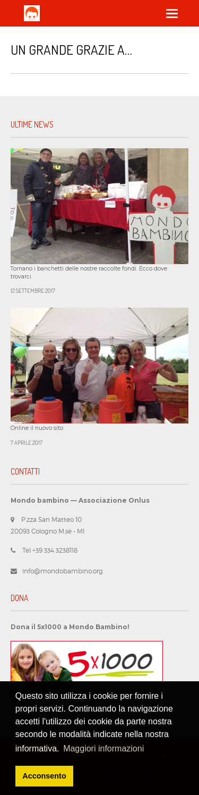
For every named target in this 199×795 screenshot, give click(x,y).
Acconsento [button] (44, 776)
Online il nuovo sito (37, 428)
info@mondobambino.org (62, 571)
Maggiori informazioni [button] (103, 748)
